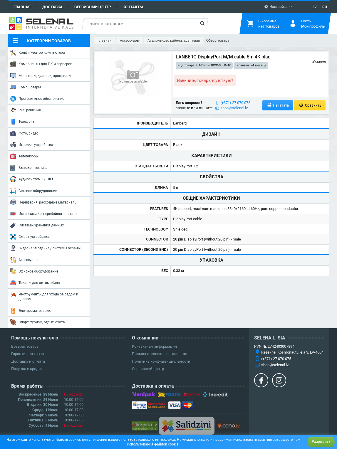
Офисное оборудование (34, 271)
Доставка (52, 7)
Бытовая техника (29, 168)
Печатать (277, 105)
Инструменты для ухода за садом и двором (44, 296)
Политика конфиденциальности (161, 361)
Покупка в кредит (27, 368)
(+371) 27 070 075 (235, 102)
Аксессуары (24, 260)
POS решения (25, 109)
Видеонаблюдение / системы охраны (45, 248)
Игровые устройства (31, 145)
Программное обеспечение (37, 99)
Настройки (276, 6)
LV (315, 7)
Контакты (133, 7)
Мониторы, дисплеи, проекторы (40, 76)
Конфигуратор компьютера (37, 53)
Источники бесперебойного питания (45, 214)
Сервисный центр (92, 7)
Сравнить (309, 105)
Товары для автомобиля (35, 283)
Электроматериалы (30, 311)
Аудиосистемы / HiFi (31, 179)
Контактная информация (154, 346)
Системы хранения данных (37, 225)
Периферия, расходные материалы (43, 202)
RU (324, 7)
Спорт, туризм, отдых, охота (37, 322)
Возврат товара (24, 346)
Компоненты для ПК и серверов (41, 64)
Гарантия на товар (27, 354)
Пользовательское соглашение (160, 354)
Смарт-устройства (29, 237)
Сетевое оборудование (33, 191)
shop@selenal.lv (234, 108)
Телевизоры (24, 156)
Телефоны (22, 122)
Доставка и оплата (28, 361)
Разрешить (321, 442)
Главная (22, 7)
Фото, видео (24, 133)
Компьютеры (25, 87)
